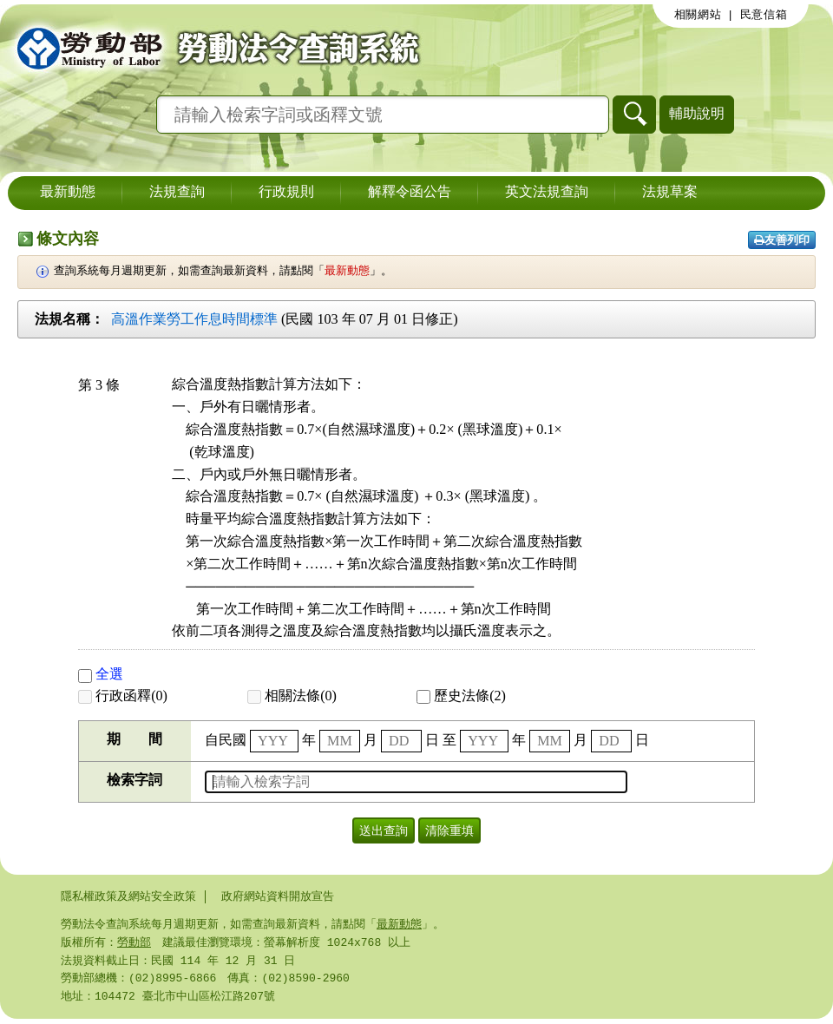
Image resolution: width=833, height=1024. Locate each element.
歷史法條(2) (461, 695)
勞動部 (134, 944)
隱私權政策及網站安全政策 (128, 896)
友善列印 (782, 239)
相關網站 (698, 15)
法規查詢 (177, 192)
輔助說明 (697, 113)
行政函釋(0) (122, 695)
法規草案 (670, 192)
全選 (100, 673)
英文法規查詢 (546, 192)
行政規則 (286, 192)
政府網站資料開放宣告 (277, 896)
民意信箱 (764, 15)
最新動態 (67, 192)
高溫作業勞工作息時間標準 (194, 319)
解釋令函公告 (409, 192)
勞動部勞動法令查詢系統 (212, 48)
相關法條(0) (292, 695)
